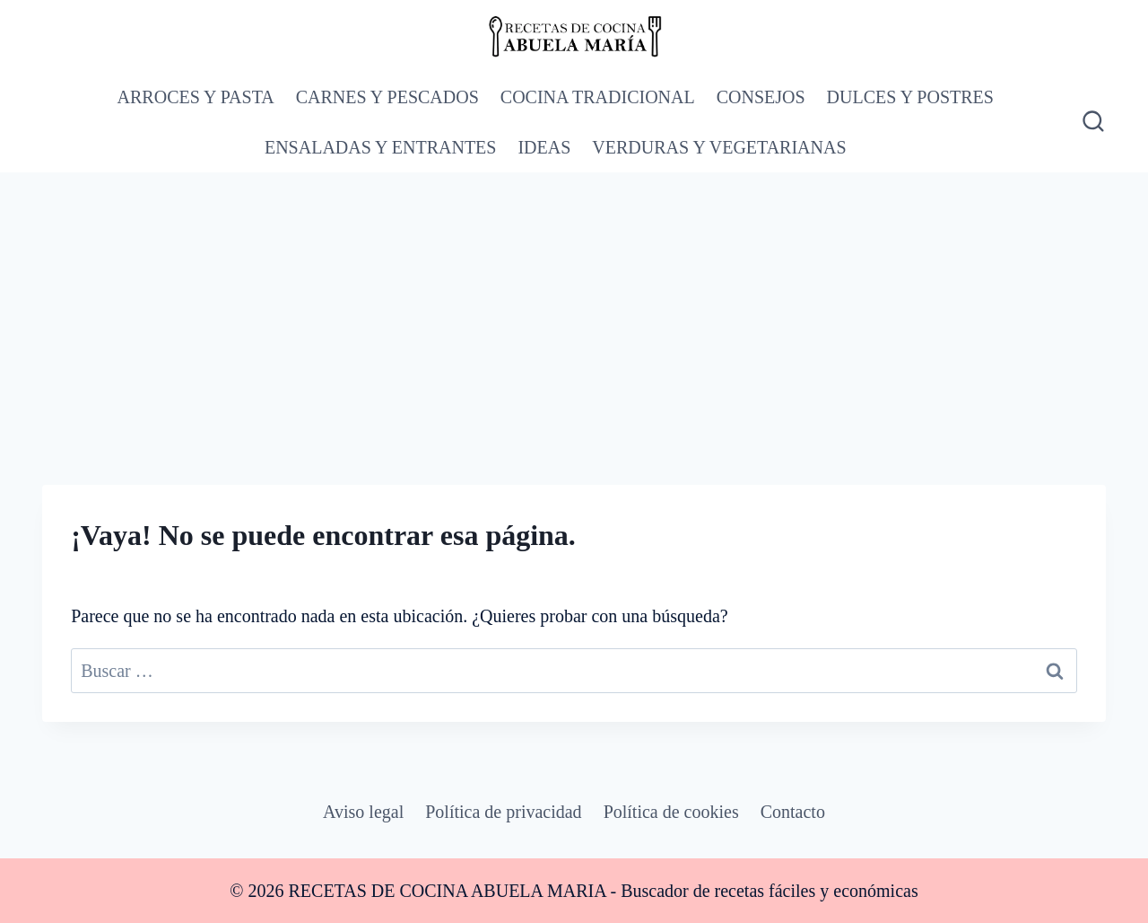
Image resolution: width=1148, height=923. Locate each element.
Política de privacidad (503, 812)
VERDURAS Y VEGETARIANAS (719, 147)
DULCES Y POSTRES (910, 97)
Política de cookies (671, 812)
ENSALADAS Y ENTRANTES (381, 147)
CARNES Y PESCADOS (387, 97)
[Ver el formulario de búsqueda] (1091, 122)
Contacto (793, 812)
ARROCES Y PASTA (195, 97)
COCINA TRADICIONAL (597, 97)
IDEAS (543, 147)
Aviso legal (363, 812)
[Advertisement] (574, 307)
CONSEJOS (761, 97)
